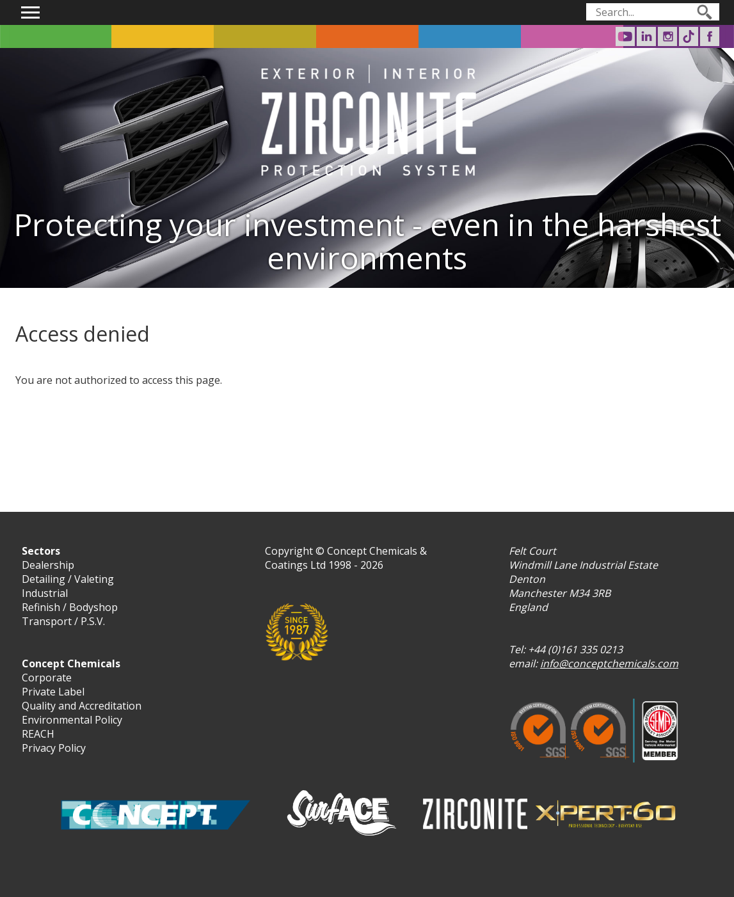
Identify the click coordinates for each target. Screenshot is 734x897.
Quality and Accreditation (81, 706)
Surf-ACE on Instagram (667, 36)
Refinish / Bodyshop (70, 607)
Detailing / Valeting (68, 579)
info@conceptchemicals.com (609, 663)
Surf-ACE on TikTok (688, 36)
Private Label (53, 692)
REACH (38, 734)
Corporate (47, 678)
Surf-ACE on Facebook (709, 36)
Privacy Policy (54, 748)
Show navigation (30, 12)
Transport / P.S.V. (63, 621)
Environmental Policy (72, 720)
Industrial (45, 593)
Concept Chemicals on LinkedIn (646, 36)
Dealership (48, 565)
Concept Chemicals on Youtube (625, 36)
